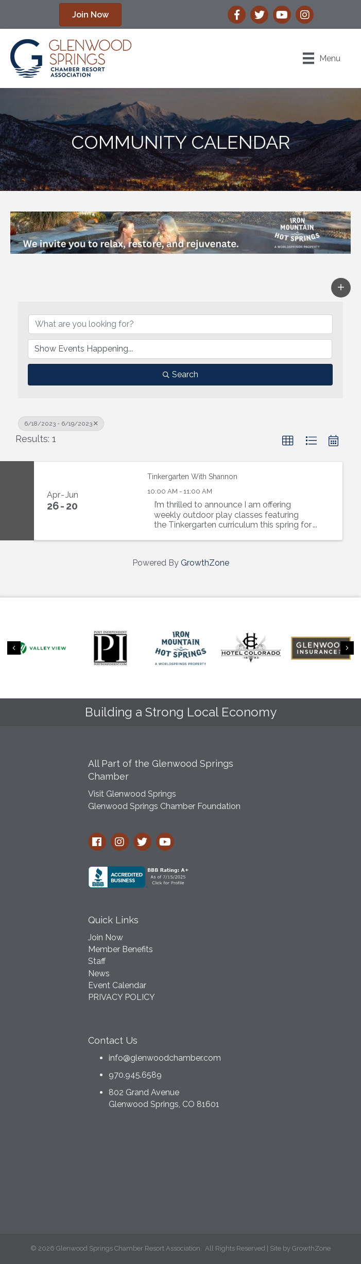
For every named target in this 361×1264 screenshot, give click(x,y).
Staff (97, 961)
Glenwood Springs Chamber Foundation (164, 806)
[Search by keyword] (180, 324)
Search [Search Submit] (180, 374)
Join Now (105, 937)
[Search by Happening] (180, 349)
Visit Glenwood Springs (132, 794)
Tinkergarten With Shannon (192, 476)
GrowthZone (205, 563)
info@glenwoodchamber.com (165, 1058)
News (99, 973)
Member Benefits (120, 949)
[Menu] (322, 58)
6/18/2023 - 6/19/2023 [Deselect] (61, 423)
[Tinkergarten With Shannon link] (114, 501)
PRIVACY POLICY (121, 997)
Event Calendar (117, 985)
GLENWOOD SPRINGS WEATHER (180, 1174)
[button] (90, 14)
